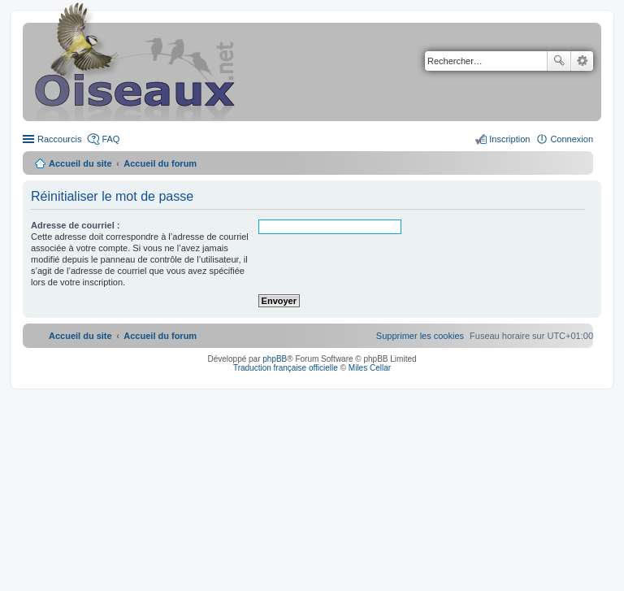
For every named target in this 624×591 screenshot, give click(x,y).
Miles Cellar (370, 367)
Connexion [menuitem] (571, 139)
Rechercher (559, 61)
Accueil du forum (160, 163)
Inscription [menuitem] (509, 139)
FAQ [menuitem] (110, 139)
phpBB (274, 358)
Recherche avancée (582, 61)
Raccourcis (59, 139)
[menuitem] (420, 336)
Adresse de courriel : (75, 225)
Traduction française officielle (285, 367)
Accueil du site (80, 163)
